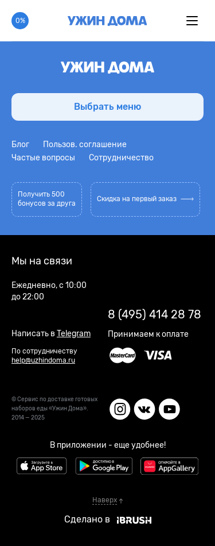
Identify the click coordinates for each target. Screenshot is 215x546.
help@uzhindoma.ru (43, 360)
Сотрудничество (121, 158)
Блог (20, 144)
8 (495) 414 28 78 (154, 314)
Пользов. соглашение (85, 144)
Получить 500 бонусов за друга (47, 198)
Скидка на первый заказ (145, 199)
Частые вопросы (43, 158)
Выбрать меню (107, 106)
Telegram (74, 334)
